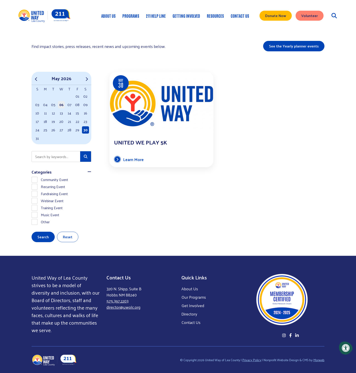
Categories (42, 172)
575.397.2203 (117, 301)
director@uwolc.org (123, 307)
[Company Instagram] (284, 335)
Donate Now (275, 17)
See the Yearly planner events (294, 46)
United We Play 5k (140, 142)
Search (43, 237)
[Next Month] (86, 78)
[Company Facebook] (290, 335)
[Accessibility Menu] (346, 348)
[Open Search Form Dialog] (334, 17)
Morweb (318, 360)
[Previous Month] (36, 78)
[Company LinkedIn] (297, 335)
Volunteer (309, 17)
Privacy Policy (251, 360)
